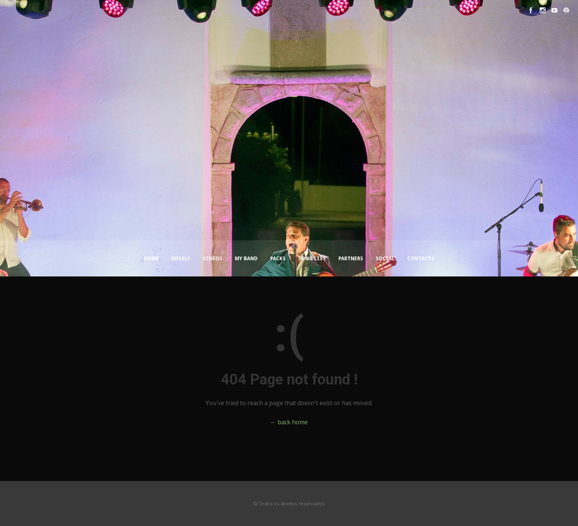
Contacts (420, 258)
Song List (312, 258)
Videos (212, 258)
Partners (350, 258)
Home (151, 258)
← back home (289, 422)
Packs (278, 258)
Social (385, 258)
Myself (180, 258)
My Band (246, 258)
